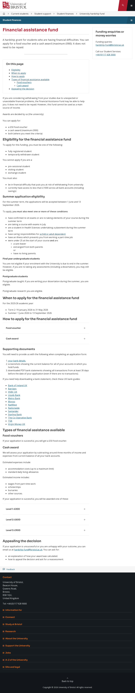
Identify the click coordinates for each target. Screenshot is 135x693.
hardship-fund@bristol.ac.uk (28, 549)
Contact (7, 577)
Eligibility (15, 69)
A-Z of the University (15, 659)
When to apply (18, 73)
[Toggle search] (122, 5)
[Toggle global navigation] (131, 5)
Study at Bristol (12, 624)
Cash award (22, 85)
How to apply (18, 76)
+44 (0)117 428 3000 (106, 54)
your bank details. (17, 360)
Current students (20, 13)
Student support (42, 13)
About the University (15, 638)
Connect (9, 617)
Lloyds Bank (14, 395)
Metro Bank (14, 398)
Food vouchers (24, 82)
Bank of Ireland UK (17, 385)
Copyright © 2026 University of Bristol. (59, 687)
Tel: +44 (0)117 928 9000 (15, 603)
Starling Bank (15, 414)
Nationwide (14, 408)
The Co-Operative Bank (20, 417)
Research (9, 631)
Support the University (16, 645)
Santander (13, 411)
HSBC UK (12, 391)
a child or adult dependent (53, 234)
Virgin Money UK (16, 424)
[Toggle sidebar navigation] (131, 20)
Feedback (10, 569)
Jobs (7, 652)
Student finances (65, 13)
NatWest (12, 404)
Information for (12, 610)
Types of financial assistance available (30, 79)
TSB (10, 420)
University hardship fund (92, 13)
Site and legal (11, 667)
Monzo (11, 401)
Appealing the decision (22, 88)
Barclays (12, 388)
